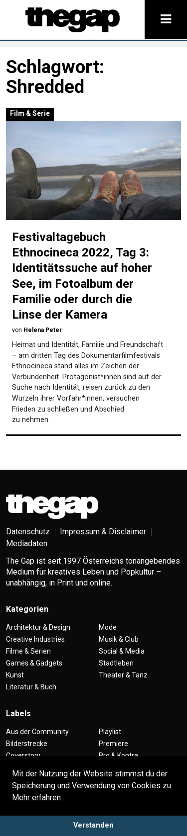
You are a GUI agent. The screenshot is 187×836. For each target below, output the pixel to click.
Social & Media (122, 651)
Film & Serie (30, 113)
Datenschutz (28, 531)
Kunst (15, 675)
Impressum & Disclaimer (103, 531)
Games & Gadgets (34, 663)
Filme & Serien (28, 651)
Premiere (113, 744)
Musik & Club (119, 639)
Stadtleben (116, 663)
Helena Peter (42, 330)
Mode (108, 627)
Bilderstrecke (26, 744)
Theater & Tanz (123, 675)
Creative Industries (35, 639)
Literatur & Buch (31, 687)
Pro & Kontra (118, 755)
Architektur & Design (38, 627)
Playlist (110, 732)
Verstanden (93, 825)
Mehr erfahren (36, 797)
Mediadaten (26, 543)
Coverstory (23, 755)
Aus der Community (37, 732)
